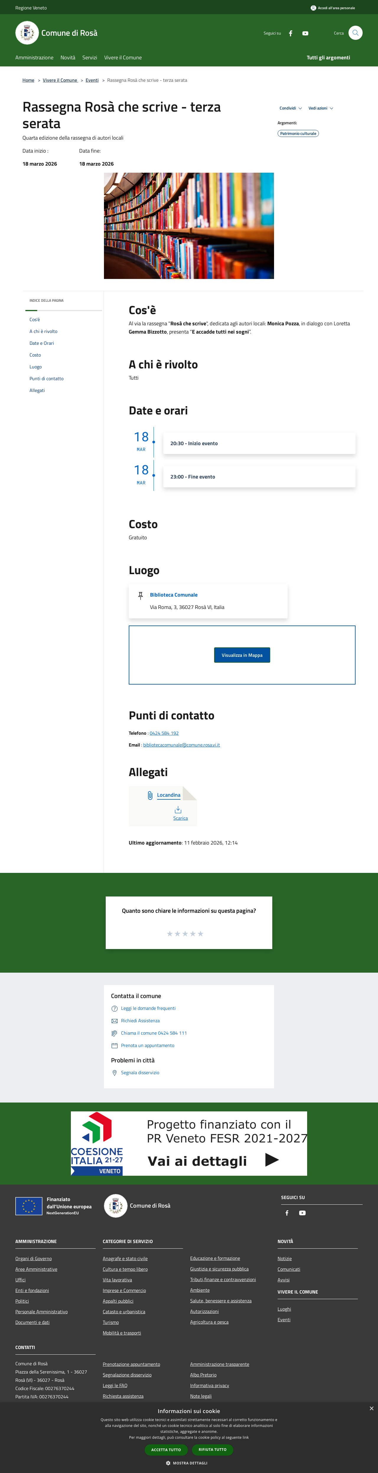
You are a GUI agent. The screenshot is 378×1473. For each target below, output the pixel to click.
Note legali (201, 1395)
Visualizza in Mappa (242, 655)
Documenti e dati (32, 1322)
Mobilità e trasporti (122, 1332)
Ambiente (200, 1290)
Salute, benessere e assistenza (221, 1300)
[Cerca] (355, 33)
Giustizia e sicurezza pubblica (219, 1268)
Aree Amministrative (36, 1269)
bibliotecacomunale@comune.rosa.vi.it (181, 744)
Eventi (92, 80)
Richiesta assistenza (123, 1395)
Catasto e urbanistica (124, 1311)
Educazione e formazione (215, 1258)
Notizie (285, 1258)
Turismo (111, 1322)
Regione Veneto (31, 7)
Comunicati (289, 1269)
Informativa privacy (209, 1385)
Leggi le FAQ (115, 1385)
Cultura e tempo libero (125, 1269)
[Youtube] (303, 33)
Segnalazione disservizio (127, 1374)
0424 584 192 (164, 732)
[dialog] (189, 1437)
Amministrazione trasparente (219, 1364)
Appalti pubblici (118, 1300)
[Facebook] (288, 33)
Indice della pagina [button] (46, 300)
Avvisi (284, 1279)
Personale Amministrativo (41, 1311)
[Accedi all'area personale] (333, 8)
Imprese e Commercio (124, 1290)
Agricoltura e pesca (209, 1321)
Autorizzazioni (204, 1311)
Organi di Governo (33, 1258)
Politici (22, 1300)
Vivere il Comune (60, 80)
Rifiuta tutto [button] (213, 1449)
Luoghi (284, 1308)
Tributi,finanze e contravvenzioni (223, 1279)
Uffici (20, 1279)
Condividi (292, 108)
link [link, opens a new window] (246, 1437)
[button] (189, 1463)
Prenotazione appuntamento (131, 1364)
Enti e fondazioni (32, 1290)
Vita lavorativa (117, 1279)
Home (28, 80)
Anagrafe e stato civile (125, 1258)
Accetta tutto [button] (166, 1449)
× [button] (371, 1409)
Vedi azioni (322, 108)
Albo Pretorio (203, 1374)
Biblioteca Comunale (174, 595)
